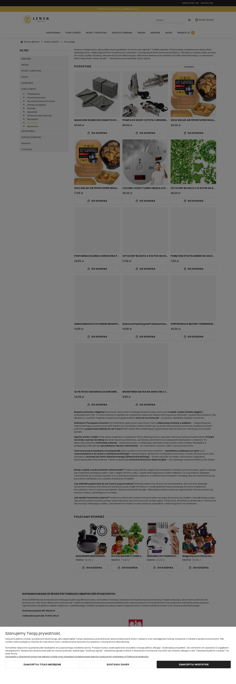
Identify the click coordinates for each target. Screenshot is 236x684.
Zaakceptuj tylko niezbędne (42, 664)
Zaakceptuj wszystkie (194, 664)
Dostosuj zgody (118, 664)
